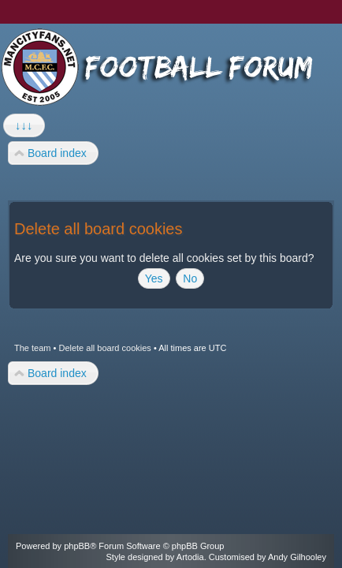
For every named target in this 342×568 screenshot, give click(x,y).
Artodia (190, 557)
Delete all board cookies (104, 348)
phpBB (77, 546)
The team (32, 348)
